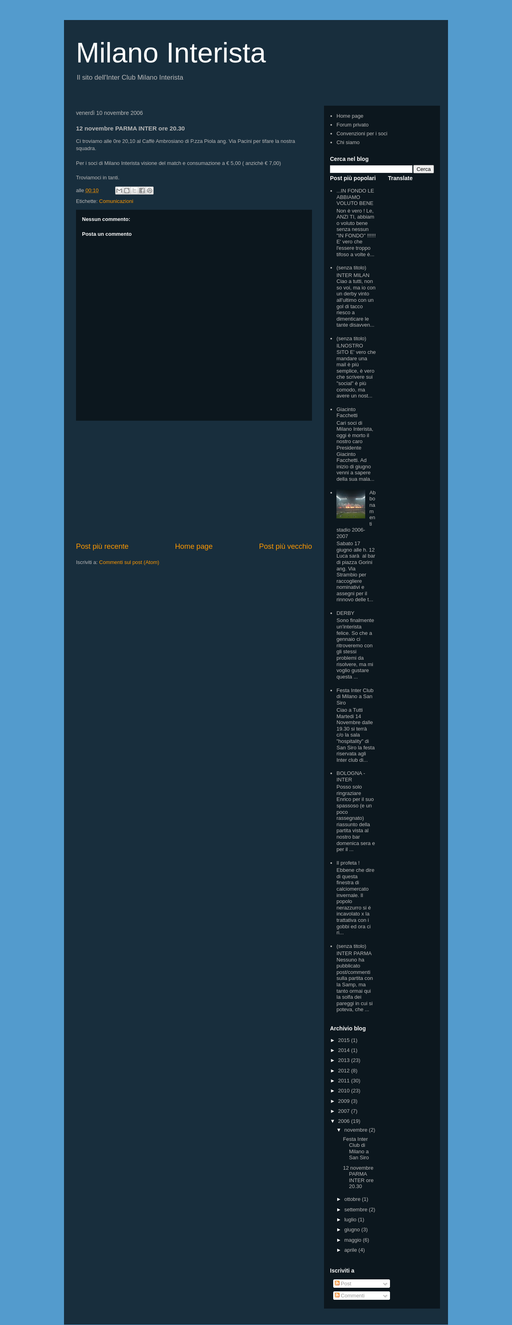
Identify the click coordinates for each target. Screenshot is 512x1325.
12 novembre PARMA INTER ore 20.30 (358, 1177)
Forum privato (352, 125)
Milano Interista (171, 52)
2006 (344, 1121)
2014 (344, 1050)
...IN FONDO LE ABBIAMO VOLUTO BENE (355, 197)
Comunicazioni (116, 201)
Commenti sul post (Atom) (129, 562)
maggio (353, 1240)
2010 (344, 1091)
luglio (351, 1220)
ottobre (353, 1199)
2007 (344, 1111)
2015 (344, 1040)
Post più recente (102, 546)
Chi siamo (348, 142)
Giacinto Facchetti (347, 412)
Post (343, 1284)
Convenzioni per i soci (361, 133)
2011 (344, 1081)
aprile (351, 1250)
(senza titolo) (351, 268)
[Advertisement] (194, 481)
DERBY (345, 613)
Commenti (350, 1296)
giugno (353, 1230)
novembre (356, 1130)
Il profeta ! (348, 863)
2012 (344, 1071)
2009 (344, 1101)
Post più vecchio (285, 546)
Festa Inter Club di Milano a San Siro (355, 696)
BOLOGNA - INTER (350, 776)
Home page (193, 546)
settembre (356, 1210)
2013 (344, 1060)
